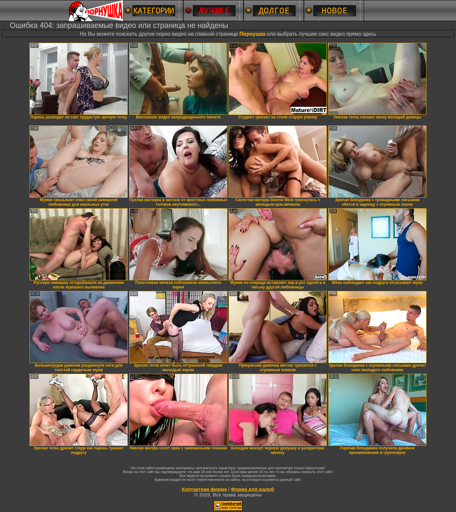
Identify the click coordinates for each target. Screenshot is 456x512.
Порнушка (252, 34)
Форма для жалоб (252, 489)
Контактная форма (204, 489)
